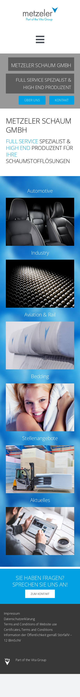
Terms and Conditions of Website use (30, 624)
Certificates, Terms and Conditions (28, 629)
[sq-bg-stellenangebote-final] (40, 447)
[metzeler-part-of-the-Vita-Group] (40, 6)
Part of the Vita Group (31, 660)
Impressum (12, 613)
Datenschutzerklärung (19, 619)
